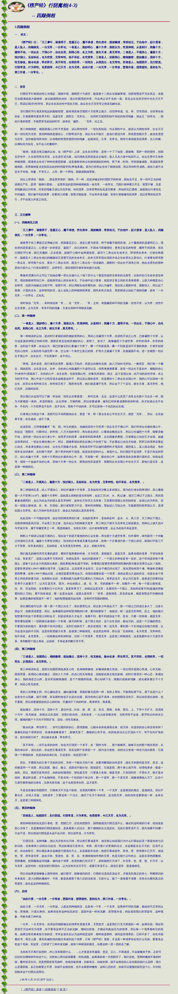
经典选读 (50, 989)
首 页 (63, 989)
